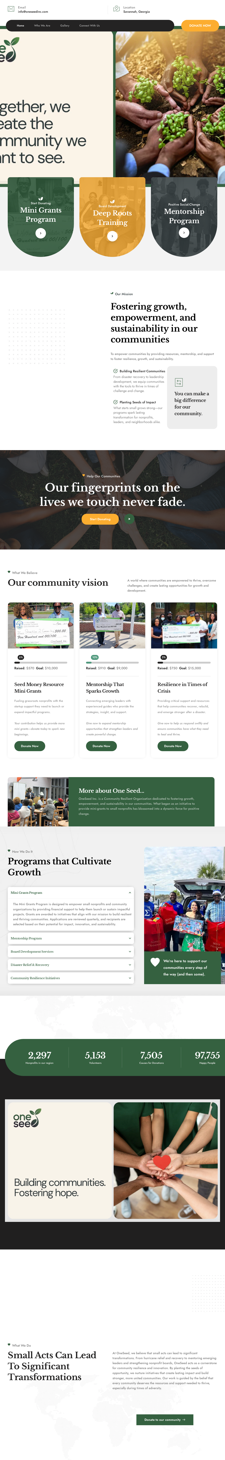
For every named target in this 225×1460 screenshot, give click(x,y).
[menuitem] (20, 25)
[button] (71, 892)
